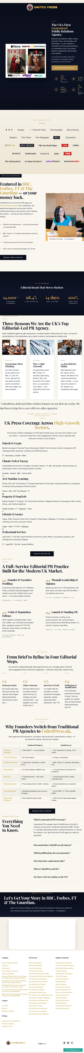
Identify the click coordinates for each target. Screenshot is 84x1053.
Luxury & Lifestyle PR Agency (65, 966)
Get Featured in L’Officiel (36, 990)
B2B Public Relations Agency (65, 968)
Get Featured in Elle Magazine (38, 979)
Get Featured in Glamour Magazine (39, 998)
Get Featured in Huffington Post (38, 1000)
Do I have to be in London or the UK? (51, 877)
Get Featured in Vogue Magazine (39, 1014)
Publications (6, 968)
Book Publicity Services (63, 990)
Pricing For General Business (11, 1021)
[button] (42, 965)
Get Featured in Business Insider (39, 974)
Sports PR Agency (61, 1003)
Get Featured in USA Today (37, 984)
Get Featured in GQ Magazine (38, 1003)
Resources (5, 966)
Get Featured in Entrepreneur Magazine (41, 976)
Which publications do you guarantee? (52, 853)
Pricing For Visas (7, 1026)
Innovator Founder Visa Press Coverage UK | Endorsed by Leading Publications (14, 977)
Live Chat (5, 1006)
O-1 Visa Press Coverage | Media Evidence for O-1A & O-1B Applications (15, 990)
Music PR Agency (61, 984)
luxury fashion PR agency (63, 963)
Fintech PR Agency (61, 976)
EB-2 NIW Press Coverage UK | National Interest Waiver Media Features (14, 982)
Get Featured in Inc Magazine (38, 1011)
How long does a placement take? (49, 861)
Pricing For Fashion (8, 1024)
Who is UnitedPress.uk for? (46, 869)
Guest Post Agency (61, 998)
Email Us (4, 1008)
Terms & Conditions (8, 974)
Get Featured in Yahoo (36, 1006)
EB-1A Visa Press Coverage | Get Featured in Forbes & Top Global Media (15, 995)
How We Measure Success (10, 971)
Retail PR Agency (61, 982)
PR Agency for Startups (63, 987)
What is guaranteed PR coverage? (50, 820)
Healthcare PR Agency (62, 1000)
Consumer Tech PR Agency (64, 992)
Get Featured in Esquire (36, 987)
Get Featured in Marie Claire (37, 992)
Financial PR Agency (62, 979)
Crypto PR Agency (61, 971)
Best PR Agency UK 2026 (9, 963)
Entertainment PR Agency (63, 1006)
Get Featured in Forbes (36, 971)
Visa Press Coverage (36, 969)
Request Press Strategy (64, 68)
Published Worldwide (36, 966)
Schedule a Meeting (8, 1011)
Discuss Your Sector (42, 554)
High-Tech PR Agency (62, 1009)
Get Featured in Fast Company (38, 982)
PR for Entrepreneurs (62, 995)
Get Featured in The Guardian (38, 1009)
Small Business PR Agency (64, 974)
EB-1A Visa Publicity (35, 963)
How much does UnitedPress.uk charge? (53, 845)
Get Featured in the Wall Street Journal (41, 995)
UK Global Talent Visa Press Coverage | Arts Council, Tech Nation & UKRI (14, 986)
